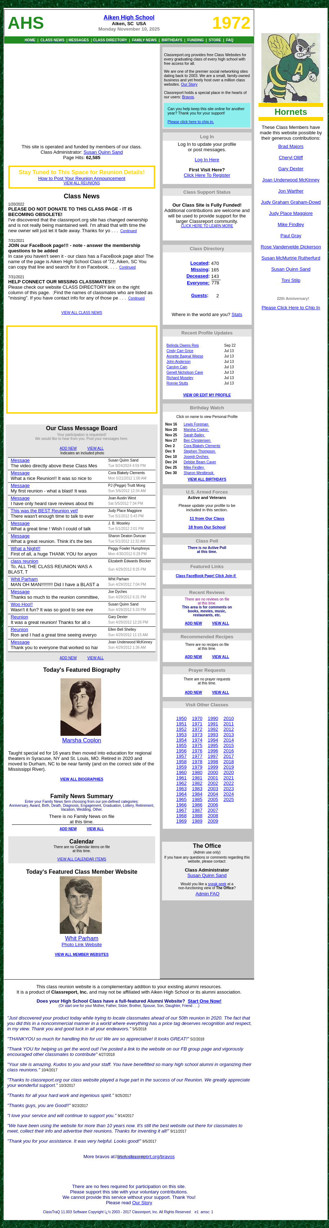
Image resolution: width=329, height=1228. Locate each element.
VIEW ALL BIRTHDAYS (207, 479)
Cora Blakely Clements (202, 446)
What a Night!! (25, 548)
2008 (213, 815)
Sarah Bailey (194, 435)
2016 (229, 751)
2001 (213, 778)
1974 (197, 740)
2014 (229, 740)
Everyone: (198, 282)
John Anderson (179, 362)
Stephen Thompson (200, 451)
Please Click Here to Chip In (291, 307)
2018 (229, 761)
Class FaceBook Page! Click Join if (206, 576)
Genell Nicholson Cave (185, 372)
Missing (199, 269)
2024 (229, 794)
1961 (181, 778)
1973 (197, 734)
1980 (197, 772)
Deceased (197, 276)
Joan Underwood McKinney (291, 180)
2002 (213, 783)
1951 (181, 724)
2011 (229, 724)
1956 (181, 751)
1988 (197, 815)
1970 (197, 718)
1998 (213, 761)
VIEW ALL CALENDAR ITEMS (81, 859)
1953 (181, 734)
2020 (229, 772)
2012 (229, 729)
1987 (197, 810)
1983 (197, 788)
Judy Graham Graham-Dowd (291, 202)
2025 (229, 799)
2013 (229, 734)
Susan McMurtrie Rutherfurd (290, 258)
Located (199, 263)
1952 (181, 729)
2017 (229, 756)
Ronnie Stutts (177, 383)
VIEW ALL (95, 448)
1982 (197, 783)
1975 (197, 745)
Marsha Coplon (82, 740)
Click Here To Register (207, 175)
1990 (213, 718)
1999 (213, 767)
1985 (197, 799)
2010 (229, 718)
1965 (181, 799)
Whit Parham (24, 579)
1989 (197, 821)
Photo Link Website (82, 944)
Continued (128, 231)
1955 (181, 745)
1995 (213, 745)
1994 (213, 740)
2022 (229, 783)
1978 (197, 761)
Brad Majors (290, 146)
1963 (181, 788)
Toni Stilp (291, 280)
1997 (213, 756)
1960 (181, 772)
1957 (181, 756)
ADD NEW (68, 448)
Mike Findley (291, 224)
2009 (213, 821)
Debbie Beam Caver (200, 462)
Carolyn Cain (177, 367)
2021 (229, 778)
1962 (181, 783)
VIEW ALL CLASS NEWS (81, 313)
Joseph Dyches (196, 457)
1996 (213, 751)
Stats (236, 314)
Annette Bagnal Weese (185, 356)
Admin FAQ (207, 893)
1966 (181, 805)
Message (20, 460)
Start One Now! (204, 1001)
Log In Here (207, 159)
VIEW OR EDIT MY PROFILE (207, 395)
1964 (181, 794)
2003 (213, 788)
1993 (213, 734)
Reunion (19, 617)
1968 (181, 815)
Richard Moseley (180, 378)
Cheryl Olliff (291, 157)
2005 (213, 799)
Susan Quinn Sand (290, 269)
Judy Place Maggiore (290, 213)
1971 (197, 724)
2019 (229, 767)
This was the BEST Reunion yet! (44, 510)
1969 (181, 821)
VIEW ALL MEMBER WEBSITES (81, 955)
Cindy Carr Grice (180, 351)
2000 (213, 772)
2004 (213, 794)
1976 (197, 751)
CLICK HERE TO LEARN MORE (207, 226)
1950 (181, 718)
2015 (229, 745)
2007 (213, 810)
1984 (197, 794)
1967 (181, 810)
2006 (213, 805)
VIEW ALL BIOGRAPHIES (81, 779)
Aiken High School (129, 17)
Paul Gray (290, 235)
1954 (181, 740)
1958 (181, 761)
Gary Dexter (290, 168)
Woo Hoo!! (22, 604)
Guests (199, 295)
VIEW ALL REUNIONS (82, 183)
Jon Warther (290, 191)
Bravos (188, 97)
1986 (197, 805)
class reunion (25, 561)
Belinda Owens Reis (183, 345)
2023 (229, 788)
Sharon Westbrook (199, 473)
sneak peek (217, 884)
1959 (181, 767)
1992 (213, 729)
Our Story (189, 84)
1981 (197, 778)
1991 (213, 724)
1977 (197, 756)
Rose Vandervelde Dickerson (291, 246)
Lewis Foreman (196, 424)
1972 (197, 729)
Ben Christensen (197, 440)
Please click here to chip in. (190, 122)
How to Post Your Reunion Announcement (81, 178)
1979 (197, 767)
